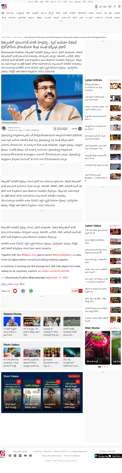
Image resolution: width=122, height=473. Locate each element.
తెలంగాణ (43, 12)
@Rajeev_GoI (29, 254)
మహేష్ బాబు (99, 17)
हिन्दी (36, 1)
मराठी (46, 1)
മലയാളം (77, 1)
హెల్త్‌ (105, 12)
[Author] (4, 129)
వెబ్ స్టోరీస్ (73, 12)
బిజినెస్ (65, 12)
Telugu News (6, 37)
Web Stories (92, 327)
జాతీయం (91, 12)
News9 (30, 1)
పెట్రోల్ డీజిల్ (22, 17)
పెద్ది (5, 17)
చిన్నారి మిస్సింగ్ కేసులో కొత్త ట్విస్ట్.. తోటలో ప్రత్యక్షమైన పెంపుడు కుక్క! (11, 406)
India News (17, 37)
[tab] (99, 367)
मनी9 (84, 1)
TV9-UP (90, 1)
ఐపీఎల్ (75, 17)
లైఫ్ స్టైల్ (51, 12)
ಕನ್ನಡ (41, 1)
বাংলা (59, 1)
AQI (104, 6)
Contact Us (38, 451)
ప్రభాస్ (81, 17)
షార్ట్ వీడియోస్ (82, 12)
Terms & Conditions (72, 455)
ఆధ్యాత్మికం (117, 12)
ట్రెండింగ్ (99, 12)
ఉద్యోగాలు (31, 17)
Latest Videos (93, 225)
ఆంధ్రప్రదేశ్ (35, 12)
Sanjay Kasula (13, 127)
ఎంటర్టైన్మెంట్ (20, 12)
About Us (48, 451)
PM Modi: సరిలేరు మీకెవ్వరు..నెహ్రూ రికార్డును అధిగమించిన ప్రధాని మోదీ (31, 406)
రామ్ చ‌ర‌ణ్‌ (108, 17)
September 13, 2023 (57, 277)
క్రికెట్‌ (28, 12)
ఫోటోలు (58, 12)
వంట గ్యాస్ (48, 17)
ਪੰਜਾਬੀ (65, 1)
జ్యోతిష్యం (39, 17)
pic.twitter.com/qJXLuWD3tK (53, 270)
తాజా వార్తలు (10, 12)
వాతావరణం (12, 17)
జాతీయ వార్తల (13, 284)
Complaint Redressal (78, 451)
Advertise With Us (61, 451)
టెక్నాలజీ (56, 17)
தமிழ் (71, 1)
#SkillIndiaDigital (61, 254)
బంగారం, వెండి (65, 17)
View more (74, 376)
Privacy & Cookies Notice (52, 455)
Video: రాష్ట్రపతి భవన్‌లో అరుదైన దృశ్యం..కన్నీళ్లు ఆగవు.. (69, 406)
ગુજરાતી (53, 1)
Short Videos (11, 376)
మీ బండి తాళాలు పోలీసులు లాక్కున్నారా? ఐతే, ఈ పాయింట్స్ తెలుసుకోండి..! (51, 406)
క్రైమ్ (110, 12)
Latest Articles (93, 80)
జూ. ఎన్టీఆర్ (89, 17)
